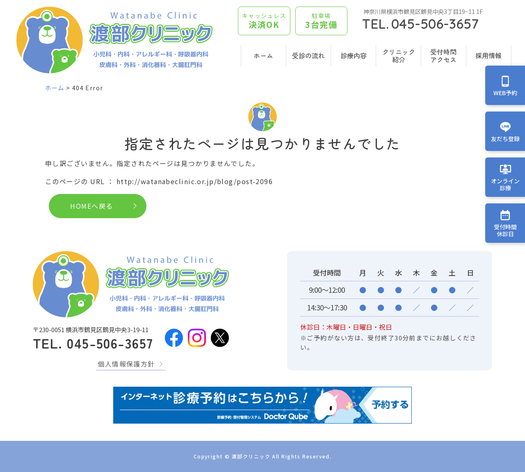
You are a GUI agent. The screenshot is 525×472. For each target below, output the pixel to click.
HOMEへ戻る (91, 206)
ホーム (263, 55)
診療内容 (353, 55)
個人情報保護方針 (126, 364)
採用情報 (488, 55)
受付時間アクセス (443, 55)
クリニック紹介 (398, 55)
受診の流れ (308, 55)
